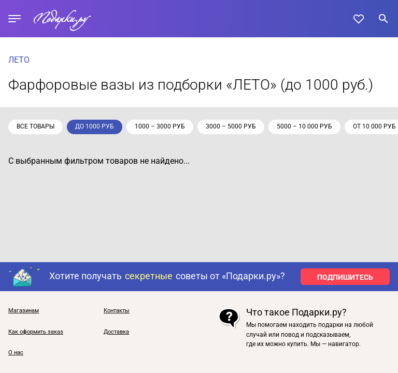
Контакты (117, 311)
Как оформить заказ (35, 332)
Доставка (116, 332)
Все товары (35, 126)
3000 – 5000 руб (231, 126)
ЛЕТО (19, 60)
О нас (15, 353)
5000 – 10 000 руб (304, 126)
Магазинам (23, 311)
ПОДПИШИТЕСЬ (345, 277)
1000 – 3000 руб (160, 126)
